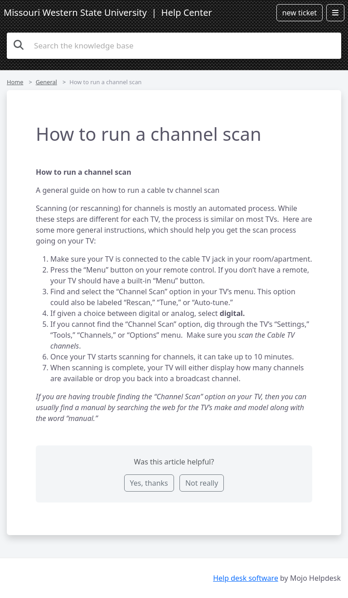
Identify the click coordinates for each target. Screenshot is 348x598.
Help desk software (245, 578)
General (46, 82)
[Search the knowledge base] (174, 46)
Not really (201, 483)
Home (15, 82)
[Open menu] (335, 12)
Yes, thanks (149, 483)
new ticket (299, 13)
